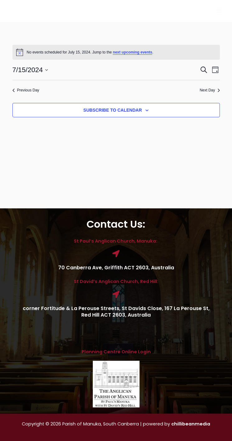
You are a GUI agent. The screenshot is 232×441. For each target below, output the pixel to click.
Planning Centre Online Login (116, 352)
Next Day (210, 90)
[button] (116, 334)
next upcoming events (132, 52)
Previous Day (25, 90)
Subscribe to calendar (112, 110)
